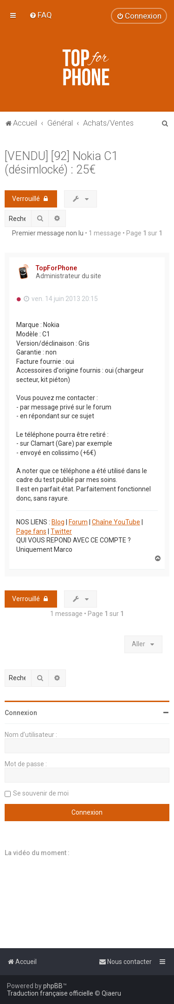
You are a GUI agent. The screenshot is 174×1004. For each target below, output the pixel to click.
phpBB (53, 986)
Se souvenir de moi (41, 793)
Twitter (61, 531)
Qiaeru (111, 993)
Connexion (21, 712)
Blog (58, 522)
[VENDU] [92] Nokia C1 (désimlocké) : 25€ (61, 162)
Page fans (31, 531)
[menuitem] (40, 15)
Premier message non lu (48, 233)
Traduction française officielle (50, 993)
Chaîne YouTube (116, 522)
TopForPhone (56, 268)
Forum (78, 522)
